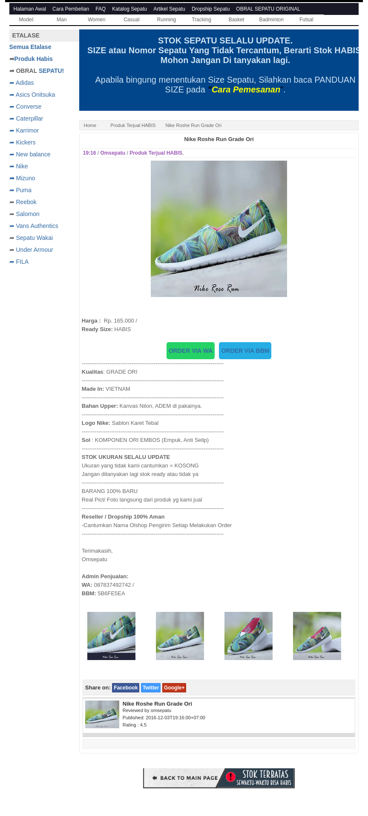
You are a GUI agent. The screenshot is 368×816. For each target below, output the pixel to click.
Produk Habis (33, 58)
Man (61, 20)
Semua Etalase (30, 46)
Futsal (306, 20)
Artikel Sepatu (169, 9)
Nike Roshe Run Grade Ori (218, 139)
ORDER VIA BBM (245, 350)
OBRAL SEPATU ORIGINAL (268, 9)
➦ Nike (18, 166)
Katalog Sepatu (129, 9)
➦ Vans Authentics (33, 225)
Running (166, 20)
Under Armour (34, 249)
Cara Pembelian (70, 9)
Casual (131, 20)
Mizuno (25, 178)
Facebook (126, 688)
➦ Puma (20, 190)
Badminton (271, 20)
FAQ (100, 9)
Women (96, 20)
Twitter (151, 688)
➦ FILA (19, 261)
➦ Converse (25, 106)
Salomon (27, 213)
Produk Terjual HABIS (132, 125)
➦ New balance (30, 154)
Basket (236, 20)
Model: (26, 20)
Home (90, 125)
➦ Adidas (21, 82)
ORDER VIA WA (191, 350)
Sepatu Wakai (34, 237)
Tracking (201, 20)
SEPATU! (51, 70)
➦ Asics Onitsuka (32, 94)
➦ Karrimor (24, 130)
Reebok (26, 202)
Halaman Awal (30, 9)
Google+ (174, 688)
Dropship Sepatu (211, 9)
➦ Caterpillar (26, 118)
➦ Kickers (22, 142)
